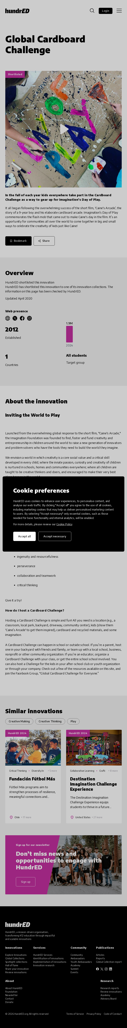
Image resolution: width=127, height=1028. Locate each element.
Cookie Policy (64, 524)
